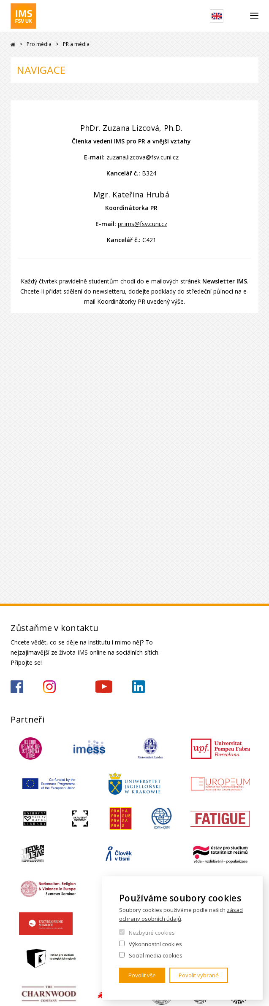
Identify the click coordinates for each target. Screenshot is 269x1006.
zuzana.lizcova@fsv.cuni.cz (142, 157)
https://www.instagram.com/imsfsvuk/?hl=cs (49, 686)
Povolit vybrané (199, 975)
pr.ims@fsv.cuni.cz (142, 224)
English (216, 16)
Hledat (237, 16)
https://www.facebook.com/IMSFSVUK (17, 686)
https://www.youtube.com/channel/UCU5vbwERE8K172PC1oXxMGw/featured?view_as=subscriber (103, 686)
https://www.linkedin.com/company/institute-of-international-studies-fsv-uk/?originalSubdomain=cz (138, 686)
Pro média (39, 44)
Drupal (13, 44)
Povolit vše (142, 975)
